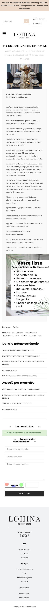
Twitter (16, 327)
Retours (24, 557)
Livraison (24, 553)
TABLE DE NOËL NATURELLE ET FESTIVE (16, 404)
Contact (24, 582)
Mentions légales (24, 577)
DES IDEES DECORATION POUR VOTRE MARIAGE (20, 356)
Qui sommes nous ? (24, 569)
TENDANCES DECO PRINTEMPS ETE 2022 (18, 350)
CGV (24, 573)
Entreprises (24, 597)
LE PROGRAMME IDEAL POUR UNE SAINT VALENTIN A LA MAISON (23, 363)
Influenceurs (24, 593)
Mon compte (24, 549)
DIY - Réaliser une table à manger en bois (19, 376)
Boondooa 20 (28, 606)
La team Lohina (21, 51)
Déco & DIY (40, 51)
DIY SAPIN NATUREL (9, 370)
